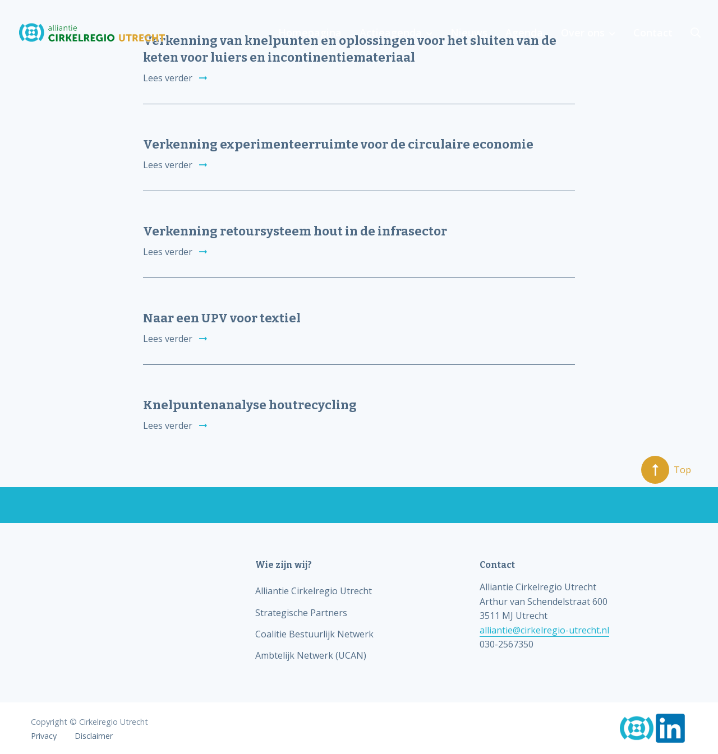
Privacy (44, 736)
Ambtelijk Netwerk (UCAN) (310, 655)
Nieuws (468, 32)
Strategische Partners (301, 613)
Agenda (524, 32)
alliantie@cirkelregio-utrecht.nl (544, 630)
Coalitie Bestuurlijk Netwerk (314, 634)
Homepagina (310, 32)
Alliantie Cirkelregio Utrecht (313, 591)
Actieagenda (391, 32)
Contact (653, 32)
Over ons (583, 32)
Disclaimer (94, 736)
